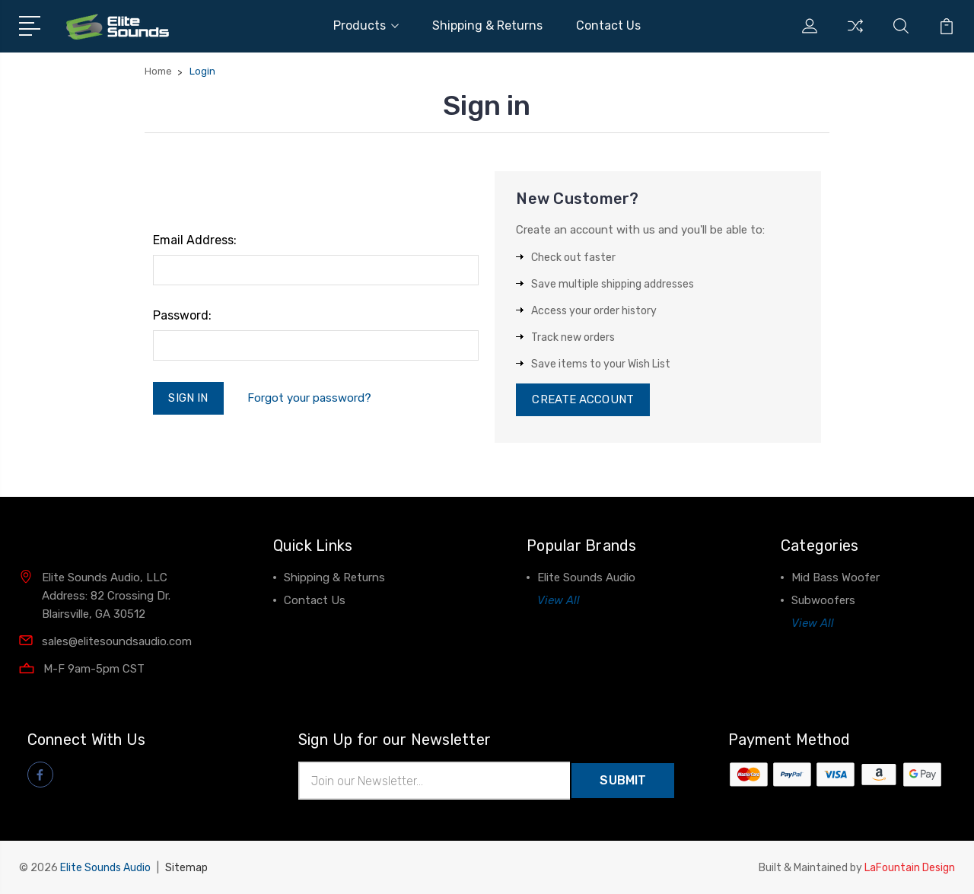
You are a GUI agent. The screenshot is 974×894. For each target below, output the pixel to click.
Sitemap (186, 867)
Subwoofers (823, 601)
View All (558, 601)
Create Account (582, 400)
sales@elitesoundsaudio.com (117, 641)
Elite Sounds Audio (586, 578)
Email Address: (195, 240)
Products (366, 25)
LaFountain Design (909, 867)
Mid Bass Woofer (835, 578)
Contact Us (608, 25)
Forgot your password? (309, 398)
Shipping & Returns (487, 25)
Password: (182, 315)
